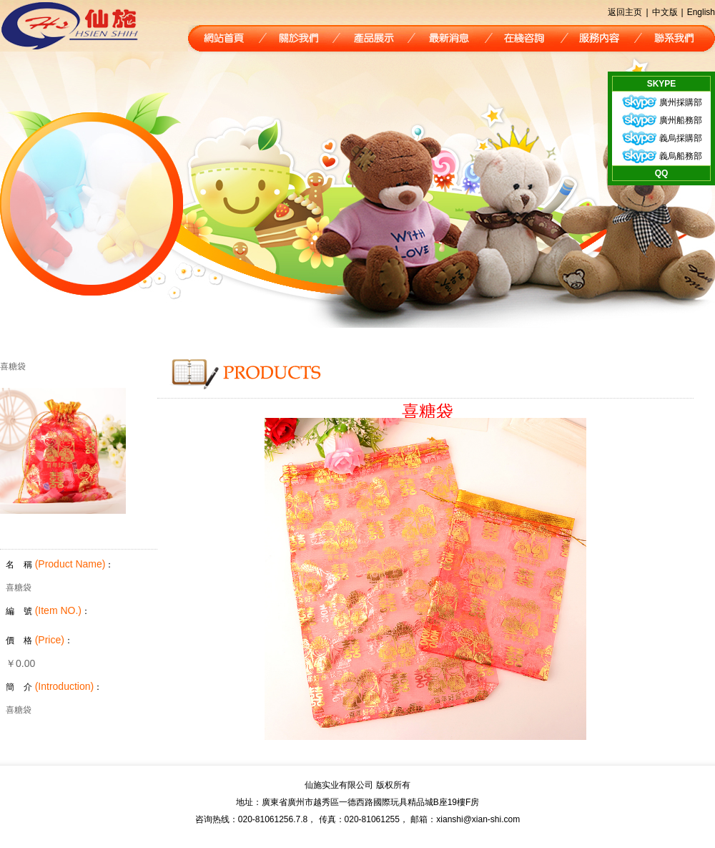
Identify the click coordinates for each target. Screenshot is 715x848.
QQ (662, 173)
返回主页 (625, 12)
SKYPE (661, 84)
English (701, 12)
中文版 (665, 12)
